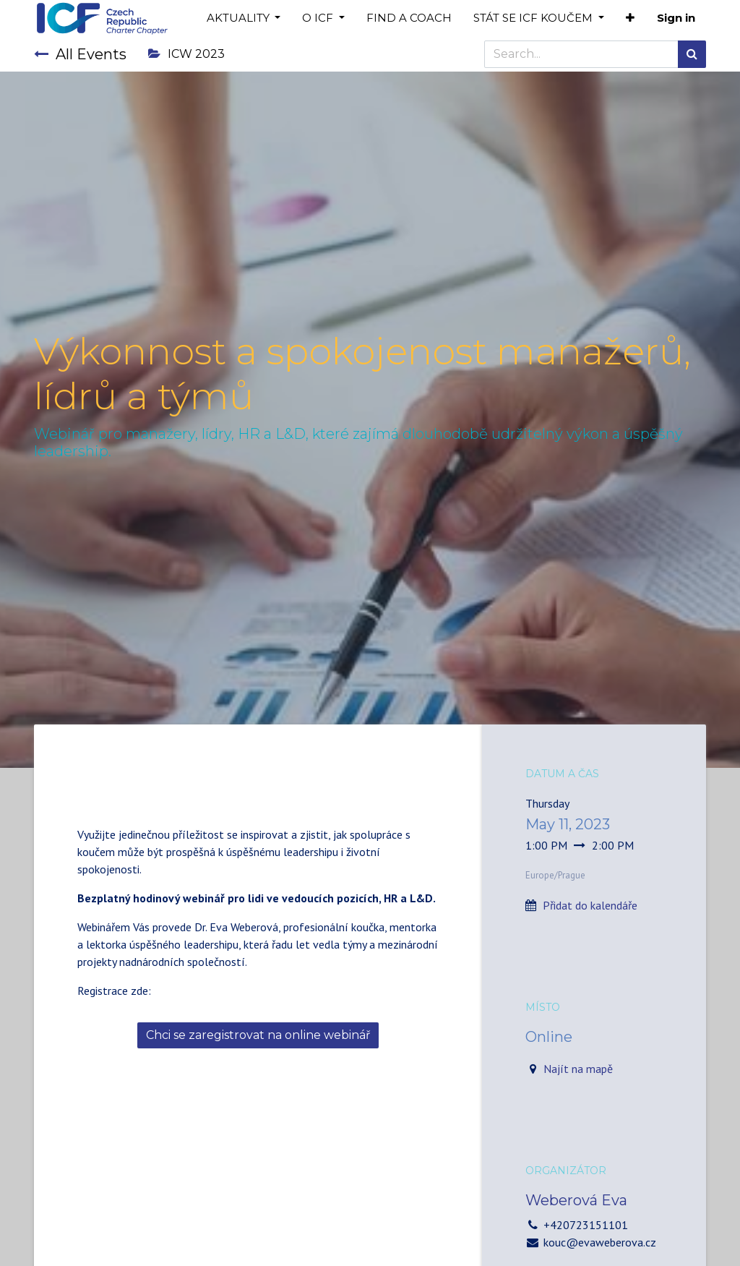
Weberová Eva (576, 1200)
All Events (80, 54)
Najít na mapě (578, 1068)
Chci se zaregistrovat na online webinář (258, 1035)
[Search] (692, 54)
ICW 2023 (186, 54)
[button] (630, 18)
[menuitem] (409, 18)
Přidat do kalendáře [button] (590, 905)
